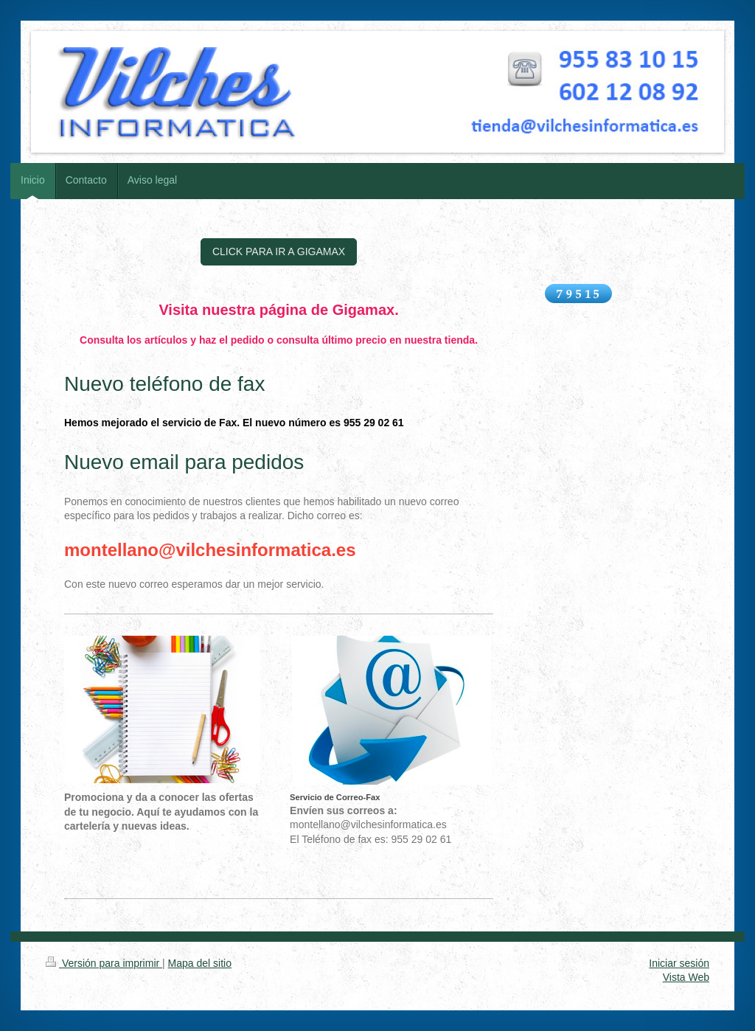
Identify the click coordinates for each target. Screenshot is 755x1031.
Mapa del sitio (200, 963)
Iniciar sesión (679, 963)
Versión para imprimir (104, 963)
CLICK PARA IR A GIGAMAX (278, 251)
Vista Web (686, 977)
